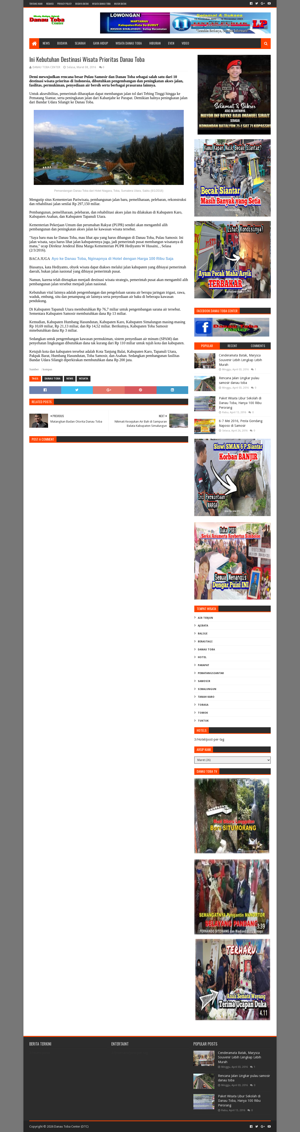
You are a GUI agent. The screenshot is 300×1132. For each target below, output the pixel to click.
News (46, 43)
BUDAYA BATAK (82, 3)
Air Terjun (205, 617)
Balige (202, 633)
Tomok (203, 712)
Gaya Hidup (100, 43)
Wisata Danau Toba (129, 43)
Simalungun (207, 689)
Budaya (62, 43)
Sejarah (80, 43)
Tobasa (203, 704)
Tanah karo (206, 696)
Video (185, 43)
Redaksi (50, 3)
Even (171, 43)
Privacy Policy (64, 3)
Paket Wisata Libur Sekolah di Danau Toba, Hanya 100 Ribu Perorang (240, 402)
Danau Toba (52, 378)
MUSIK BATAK (120, 3)
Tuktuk (203, 720)
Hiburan (155, 43)
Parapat (203, 665)
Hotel (202, 657)
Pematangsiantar (211, 673)
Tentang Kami (36, 3)
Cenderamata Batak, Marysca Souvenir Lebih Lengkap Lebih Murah (240, 359)
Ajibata (203, 625)
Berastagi (205, 641)
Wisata (83, 378)
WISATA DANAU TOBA (101, 3)
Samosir (204, 681)
